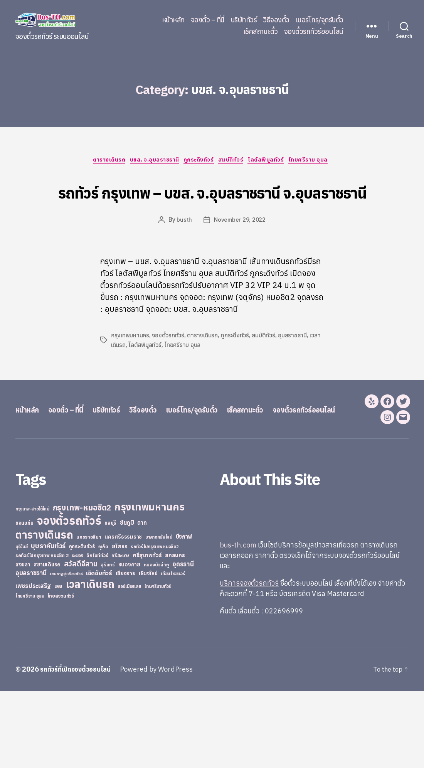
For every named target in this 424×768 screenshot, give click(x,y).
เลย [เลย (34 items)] (58, 663)
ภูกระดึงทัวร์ (199, 161)
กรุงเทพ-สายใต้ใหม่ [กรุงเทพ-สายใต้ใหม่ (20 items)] (32, 586)
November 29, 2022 (240, 250)
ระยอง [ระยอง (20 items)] (77, 632)
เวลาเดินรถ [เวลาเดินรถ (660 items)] (90, 661)
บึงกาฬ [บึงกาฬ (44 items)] (184, 613)
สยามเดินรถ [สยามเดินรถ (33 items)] (47, 641)
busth (183, 250)
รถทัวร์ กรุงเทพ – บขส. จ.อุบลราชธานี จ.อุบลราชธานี (212, 205)
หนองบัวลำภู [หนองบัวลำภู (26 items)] (156, 642)
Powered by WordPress (163, 746)
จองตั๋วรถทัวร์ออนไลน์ (313, 31)
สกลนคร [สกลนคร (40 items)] (175, 632)
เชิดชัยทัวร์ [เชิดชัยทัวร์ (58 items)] (99, 650)
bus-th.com (238, 622)
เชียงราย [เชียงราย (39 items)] (126, 650)
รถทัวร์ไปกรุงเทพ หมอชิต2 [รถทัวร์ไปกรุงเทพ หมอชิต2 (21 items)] (155, 624)
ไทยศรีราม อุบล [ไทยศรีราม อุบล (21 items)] (29, 673)
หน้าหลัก (173, 20)
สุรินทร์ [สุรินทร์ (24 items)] (108, 642)
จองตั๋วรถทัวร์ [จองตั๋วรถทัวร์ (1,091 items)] (69, 597)
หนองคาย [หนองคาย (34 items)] (129, 641)
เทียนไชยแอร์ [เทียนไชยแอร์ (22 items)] (173, 650)
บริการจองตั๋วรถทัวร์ (249, 660)
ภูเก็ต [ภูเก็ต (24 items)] (103, 624)
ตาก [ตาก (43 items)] (141, 599)
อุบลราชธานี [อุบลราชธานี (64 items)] (31, 650)
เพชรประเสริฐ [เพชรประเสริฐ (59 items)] (33, 663)
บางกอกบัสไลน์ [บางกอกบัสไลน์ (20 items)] (158, 614)
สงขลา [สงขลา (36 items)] (22, 641)
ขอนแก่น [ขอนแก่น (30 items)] (24, 600)
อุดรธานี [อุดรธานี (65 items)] (182, 641)
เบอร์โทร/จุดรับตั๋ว (319, 20)
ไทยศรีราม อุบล (321, 161)
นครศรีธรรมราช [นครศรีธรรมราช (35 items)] (123, 613)
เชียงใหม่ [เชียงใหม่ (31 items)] (148, 650)
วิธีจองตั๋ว (276, 20)
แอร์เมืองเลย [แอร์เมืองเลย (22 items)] (129, 663)
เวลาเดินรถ (124, 374)
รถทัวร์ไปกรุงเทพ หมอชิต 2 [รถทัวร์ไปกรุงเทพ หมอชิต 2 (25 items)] (41, 632)
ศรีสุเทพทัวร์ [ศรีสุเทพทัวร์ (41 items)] (147, 632)
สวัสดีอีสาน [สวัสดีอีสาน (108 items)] (81, 640)
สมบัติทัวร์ (236, 161)
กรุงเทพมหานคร (130, 365)
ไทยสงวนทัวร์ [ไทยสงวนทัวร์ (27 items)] (60, 673)
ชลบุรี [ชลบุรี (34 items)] (110, 599)
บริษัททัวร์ (244, 20)
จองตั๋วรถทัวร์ (169, 365)
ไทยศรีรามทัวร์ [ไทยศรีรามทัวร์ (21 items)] (157, 663)
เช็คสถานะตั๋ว (260, 31)
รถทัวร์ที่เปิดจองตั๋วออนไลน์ (79, 746)
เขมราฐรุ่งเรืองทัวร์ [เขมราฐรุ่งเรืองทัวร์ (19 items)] (66, 650)
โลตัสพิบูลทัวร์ (274, 161)
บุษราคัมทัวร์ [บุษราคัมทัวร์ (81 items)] (48, 622)
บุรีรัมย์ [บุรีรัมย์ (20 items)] (21, 624)
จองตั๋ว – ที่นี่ (208, 20)
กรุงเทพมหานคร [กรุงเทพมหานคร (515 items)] (149, 584)
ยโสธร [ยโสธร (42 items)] (120, 623)
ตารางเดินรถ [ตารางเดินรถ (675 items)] (44, 611)
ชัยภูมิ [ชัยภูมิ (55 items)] (127, 599)
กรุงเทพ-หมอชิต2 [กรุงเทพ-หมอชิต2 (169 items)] (82, 584)
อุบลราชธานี (295, 365)
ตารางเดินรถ (100, 161)
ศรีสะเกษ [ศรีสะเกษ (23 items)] (120, 632)
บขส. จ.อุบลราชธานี (150, 161)
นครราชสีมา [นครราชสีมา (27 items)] (88, 614)
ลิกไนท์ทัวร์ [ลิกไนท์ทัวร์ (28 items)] (97, 632)
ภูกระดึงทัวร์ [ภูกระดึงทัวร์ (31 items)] (82, 623)
